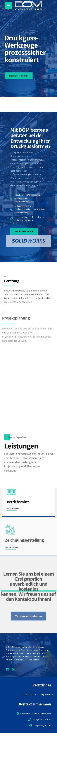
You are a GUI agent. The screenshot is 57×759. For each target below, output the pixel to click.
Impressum (46, 694)
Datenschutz (28, 694)
